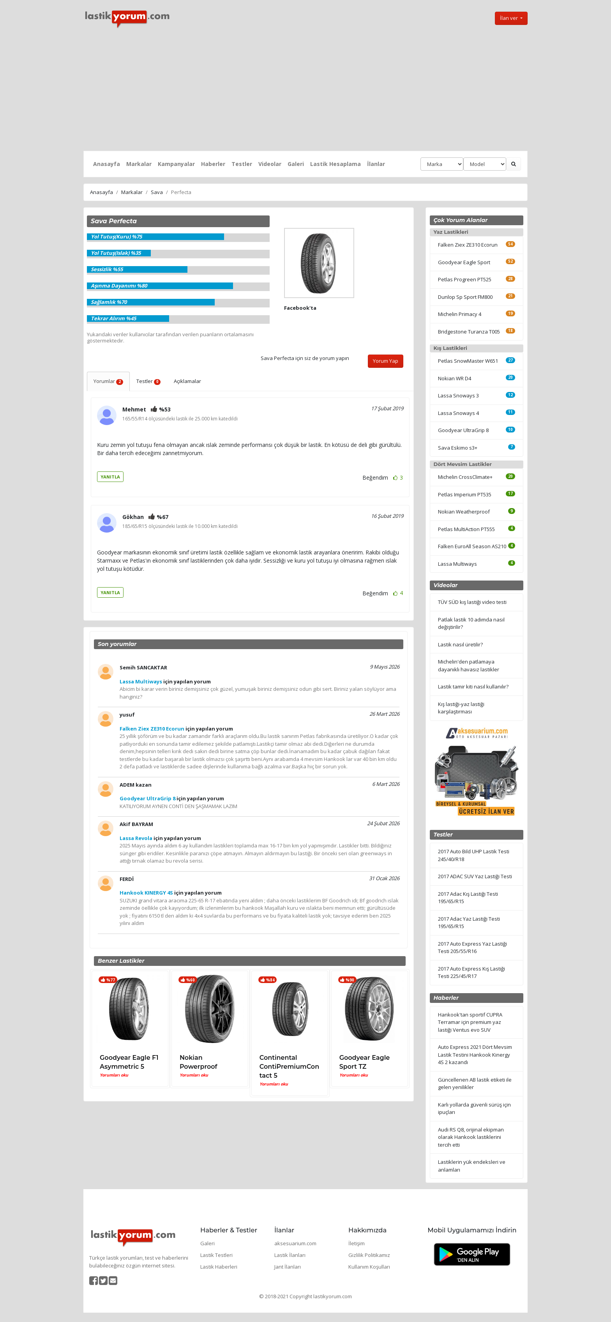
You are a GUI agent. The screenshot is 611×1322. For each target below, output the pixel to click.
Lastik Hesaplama (335, 164)
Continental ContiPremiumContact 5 (289, 1066)
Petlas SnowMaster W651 (468, 360)
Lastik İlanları (290, 1254)
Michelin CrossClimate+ (465, 476)
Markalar (139, 164)
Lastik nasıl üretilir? (460, 644)
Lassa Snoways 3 (458, 395)
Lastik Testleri (216, 1254)
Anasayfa (106, 164)
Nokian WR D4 (454, 378)
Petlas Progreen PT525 (464, 279)
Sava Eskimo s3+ (457, 447)
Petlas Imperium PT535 (464, 494)
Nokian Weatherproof (464, 511)
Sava (157, 192)
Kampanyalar (176, 164)
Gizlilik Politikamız (369, 1254)
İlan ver (509, 17)
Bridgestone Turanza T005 (469, 331)
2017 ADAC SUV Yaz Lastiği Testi (475, 876)
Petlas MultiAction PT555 (466, 529)
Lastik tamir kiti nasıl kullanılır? (473, 686)
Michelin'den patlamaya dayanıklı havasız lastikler (468, 665)
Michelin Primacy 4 (459, 314)
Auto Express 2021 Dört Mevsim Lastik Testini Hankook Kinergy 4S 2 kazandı (475, 1054)
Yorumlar (108, 381)
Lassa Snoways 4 (458, 413)
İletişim (356, 1243)
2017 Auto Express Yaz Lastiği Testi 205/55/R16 (472, 947)
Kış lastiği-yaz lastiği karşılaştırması (461, 708)
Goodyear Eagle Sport (464, 262)
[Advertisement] (305, 90)
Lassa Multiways (457, 563)
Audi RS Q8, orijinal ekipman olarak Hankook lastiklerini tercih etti (471, 1137)
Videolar (269, 164)
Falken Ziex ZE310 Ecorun (468, 244)
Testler (241, 164)
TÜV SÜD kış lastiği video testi (472, 601)
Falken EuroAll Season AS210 (472, 546)
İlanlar (376, 164)
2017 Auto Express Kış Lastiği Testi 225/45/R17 (471, 972)
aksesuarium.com (295, 1243)
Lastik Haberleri (218, 1266)
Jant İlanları (287, 1266)
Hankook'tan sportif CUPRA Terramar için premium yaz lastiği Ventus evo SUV (470, 1022)
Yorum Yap (385, 360)
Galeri (296, 164)
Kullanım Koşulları (369, 1266)
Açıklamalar (187, 381)
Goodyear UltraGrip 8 (463, 430)
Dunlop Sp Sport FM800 (465, 296)
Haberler (213, 164)
